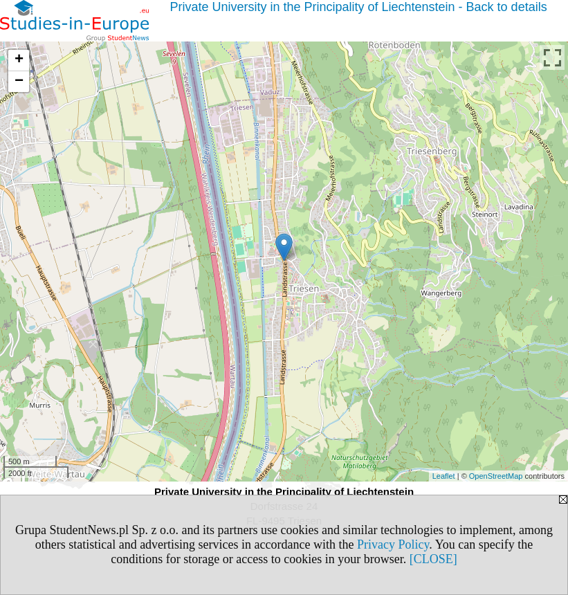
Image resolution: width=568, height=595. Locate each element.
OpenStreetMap (496, 476)
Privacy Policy (393, 544)
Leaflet (443, 476)
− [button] (19, 81)
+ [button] (19, 60)
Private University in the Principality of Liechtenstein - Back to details (358, 7)
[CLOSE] (433, 559)
